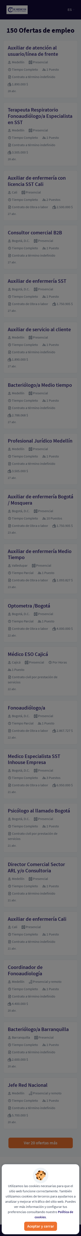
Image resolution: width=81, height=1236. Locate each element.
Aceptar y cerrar (40, 1226)
